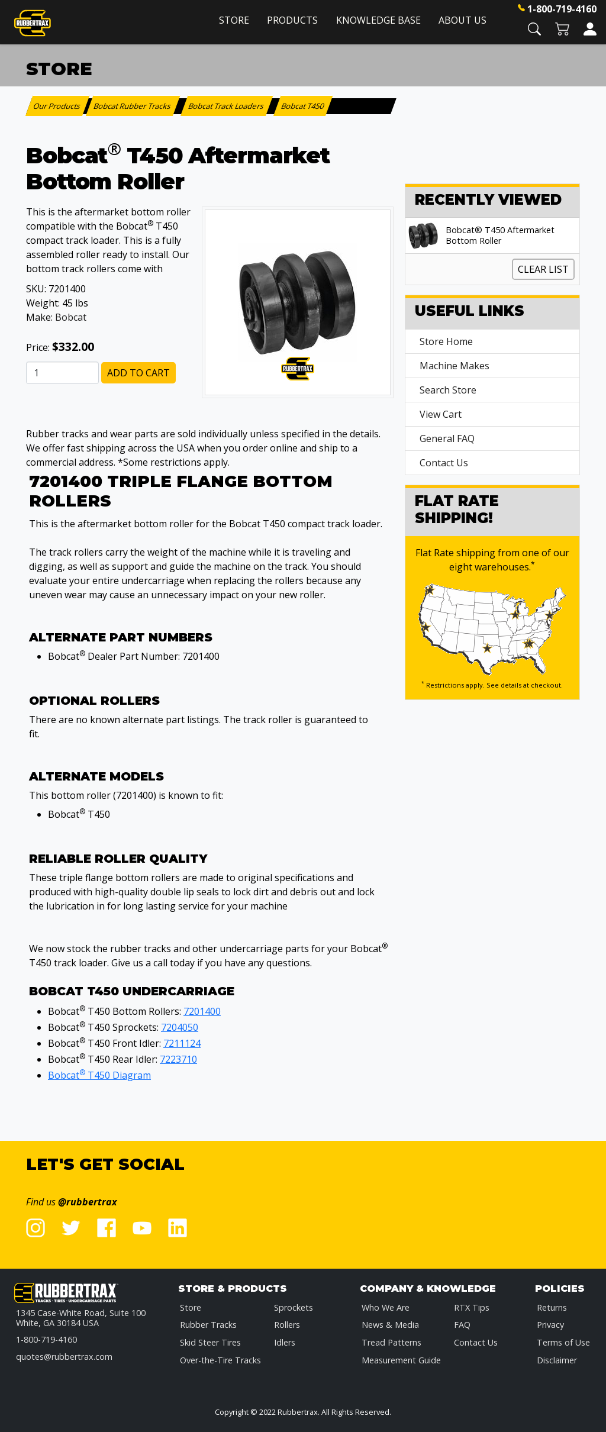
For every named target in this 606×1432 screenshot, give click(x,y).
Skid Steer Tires (210, 1342)
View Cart (441, 414)
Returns (552, 1307)
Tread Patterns (391, 1342)
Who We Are (386, 1307)
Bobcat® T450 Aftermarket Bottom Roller (500, 235)
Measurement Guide (401, 1360)
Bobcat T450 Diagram (99, 1075)
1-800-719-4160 (562, 8)
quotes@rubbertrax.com (64, 1356)
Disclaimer (557, 1360)
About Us (462, 20)
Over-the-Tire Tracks (220, 1360)
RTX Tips (471, 1307)
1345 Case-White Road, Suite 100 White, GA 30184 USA (81, 1318)
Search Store (448, 389)
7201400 (202, 1011)
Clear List (543, 269)
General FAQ (447, 438)
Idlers (284, 1342)
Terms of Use (563, 1342)
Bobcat (70, 317)
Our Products (57, 106)
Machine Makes (454, 365)
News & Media (390, 1324)
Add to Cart (138, 372)
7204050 (179, 1027)
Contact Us (444, 462)
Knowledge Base (378, 20)
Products (292, 20)
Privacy (550, 1324)
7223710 (178, 1059)
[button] (534, 28)
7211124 (182, 1043)
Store (234, 20)
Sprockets (293, 1307)
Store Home (446, 341)
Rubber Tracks (208, 1324)
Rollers (287, 1324)
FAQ (462, 1324)
